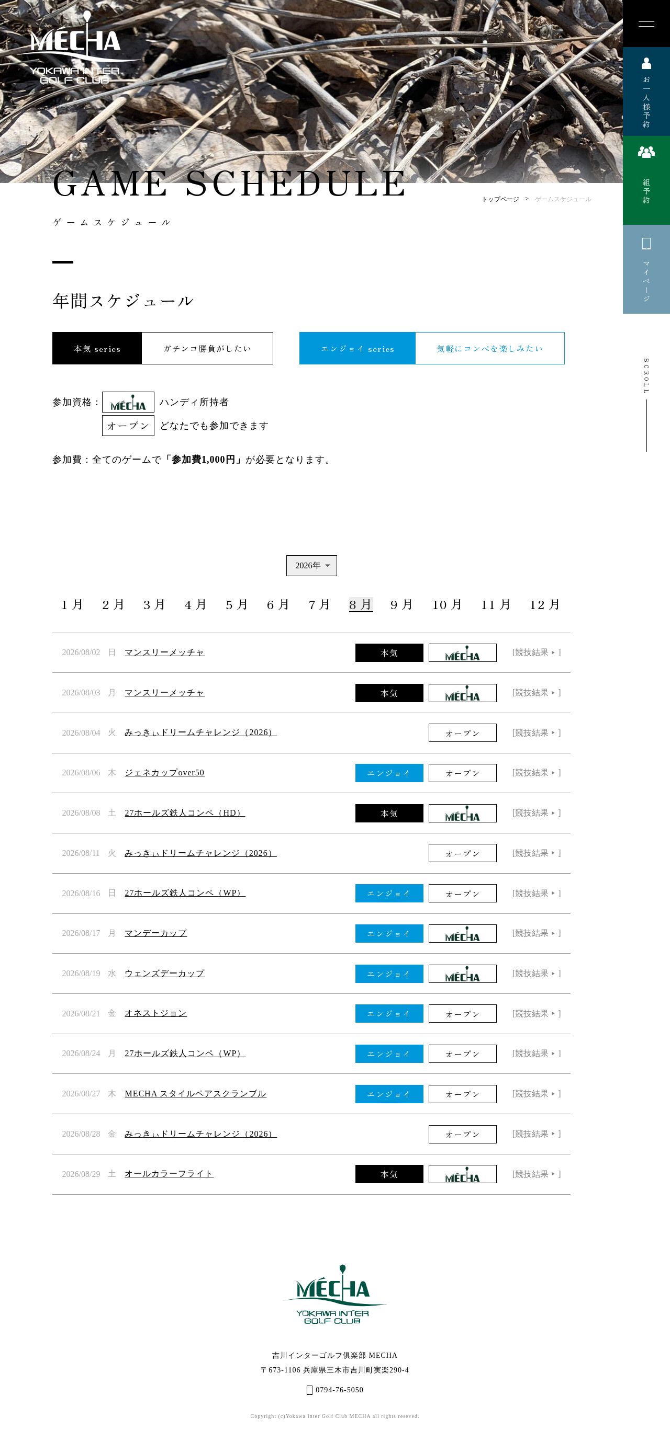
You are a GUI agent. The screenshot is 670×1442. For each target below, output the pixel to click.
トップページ (500, 199)
